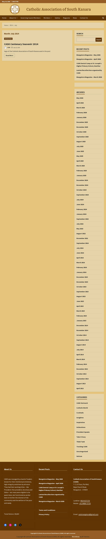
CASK (7, 47)
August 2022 (81, 233)
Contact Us (84, 18)
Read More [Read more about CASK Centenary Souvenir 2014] (10, 55)
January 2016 (81, 272)
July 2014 (79, 350)
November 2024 (82, 185)
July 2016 (79, 248)
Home (4, 18)
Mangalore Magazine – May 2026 (88, 55)
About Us (13, 18)
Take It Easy (81, 437)
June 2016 (80, 253)
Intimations (8, 38)
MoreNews (76, 537)
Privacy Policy (44, 514)
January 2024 (81, 214)
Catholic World (82, 408)
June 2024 (80, 204)
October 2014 (81, 335)
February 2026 (81, 112)
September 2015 (82, 292)
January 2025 (81, 175)
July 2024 (79, 200)
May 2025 (79, 156)
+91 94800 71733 (85, 503)
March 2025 (80, 166)
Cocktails (80, 413)
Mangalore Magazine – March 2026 (89, 77)
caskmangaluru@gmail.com (88, 514)
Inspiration (80, 422)
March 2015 (80, 311)
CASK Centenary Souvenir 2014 (21, 44)
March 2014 (80, 359)
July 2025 (79, 146)
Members (47, 18)
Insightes (80, 418)
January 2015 (81, 321)
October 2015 (81, 287)
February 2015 (81, 316)
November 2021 (82, 238)
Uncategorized (82, 451)
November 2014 (82, 330)
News (75, 18)
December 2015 (82, 277)
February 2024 (81, 209)
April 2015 (80, 306)
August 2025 (81, 141)
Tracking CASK (81, 447)
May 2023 (79, 229)
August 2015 (81, 296)
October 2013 (81, 374)
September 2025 (82, 137)
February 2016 (81, 267)
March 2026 (80, 108)
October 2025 (81, 132)
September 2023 (82, 219)
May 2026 (79, 98)
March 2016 (80, 262)
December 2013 (82, 369)
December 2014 (82, 325)
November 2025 (82, 127)
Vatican (79, 456)
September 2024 (82, 195)
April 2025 (80, 161)
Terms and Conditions (47, 510)
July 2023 (79, 224)
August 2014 (81, 345)
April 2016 (80, 258)
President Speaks (83, 432)
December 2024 (82, 180)
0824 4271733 (85, 501)
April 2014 (80, 354)
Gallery (57, 18)
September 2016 (82, 243)
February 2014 (81, 364)
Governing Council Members (30, 18)
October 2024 (81, 190)
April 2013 (80, 388)
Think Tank (80, 442)
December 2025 (82, 122)
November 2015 (82, 282)
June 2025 (80, 151)
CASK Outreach (82, 403)
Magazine (66, 18)
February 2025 (81, 171)
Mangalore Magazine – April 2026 (88, 59)
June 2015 (80, 301)
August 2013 (81, 383)
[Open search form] (103, 18)
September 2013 (82, 379)
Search (79, 33)
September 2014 (82, 340)
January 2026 (81, 117)
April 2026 (80, 103)
